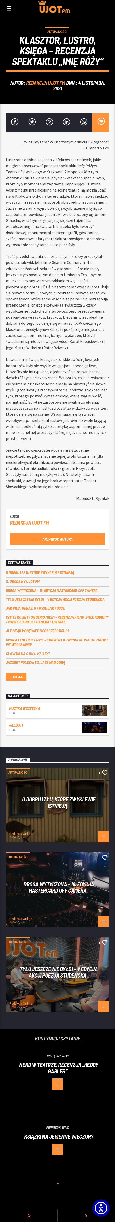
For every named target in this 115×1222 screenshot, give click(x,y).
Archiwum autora (57, 539)
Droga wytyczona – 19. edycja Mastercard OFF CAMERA (52, 590)
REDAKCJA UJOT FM (45, 83)
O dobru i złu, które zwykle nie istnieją (40, 572)
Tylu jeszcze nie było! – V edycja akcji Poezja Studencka (55, 599)
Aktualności (57, 32)
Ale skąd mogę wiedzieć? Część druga (38, 630)
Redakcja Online (20, 834)
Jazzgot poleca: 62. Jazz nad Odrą (35, 662)
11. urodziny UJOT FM (23, 581)
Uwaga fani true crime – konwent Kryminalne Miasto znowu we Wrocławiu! (57, 642)
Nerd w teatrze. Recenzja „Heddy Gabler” (58, 1067)
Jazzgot (16, 724)
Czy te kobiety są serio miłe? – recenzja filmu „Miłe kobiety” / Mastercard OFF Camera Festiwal (57, 619)
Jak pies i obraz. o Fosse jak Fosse (35, 608)
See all (16, 677)
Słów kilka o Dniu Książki (28, 653)
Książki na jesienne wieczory (58, 1136)
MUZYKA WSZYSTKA (24, 708)
